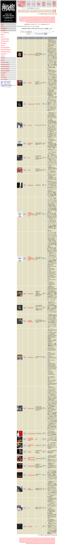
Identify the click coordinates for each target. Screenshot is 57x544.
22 (39, 16)
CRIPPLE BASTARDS (30, 321)
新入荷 (2, 24)
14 (30, 16)
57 (44, 17)
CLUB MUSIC (3, 77)
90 (46, 18)
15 (31, 16)
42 (26, 17)
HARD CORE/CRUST (5, 38)
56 (42, 17)
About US (49, 4)
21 (38, 16)
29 (47, 16)
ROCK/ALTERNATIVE (5, 70)
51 (37, 17)
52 (38, 17)
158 (51, 22)
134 (41, 21)
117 (49, 20)
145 (30, 22)
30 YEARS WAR (31, 474)
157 (49, 22)
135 (43, 21)
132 (38, 21)
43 (27, 17)
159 (52, 22)
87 (42, 18)
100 (22, 20)
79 (33, 18)
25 (42, 16)
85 (40, 18)
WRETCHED (30, 293)
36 (19, 17)
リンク (33, 4)
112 (41, 20)
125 (26, 21)
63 (51, 17)
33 (52, 16)
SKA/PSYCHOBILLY (5, 68)
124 (25, 21)
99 (20, 20)
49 (34, 17)
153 (43, 22)
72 (25, 18)
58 (45, 17)
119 (52, 20)
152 (41, 22)
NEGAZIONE (30, 357)
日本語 (55, 11)
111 (40, 20)
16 (32, 16)
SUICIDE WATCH (31, 54)
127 (30, 21)
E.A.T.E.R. (30, 125)
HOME (28, 4)
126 (28, 21)
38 (22, 17)
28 (46, 16)
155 (46, 22)
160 (54, 22)
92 (48, 18)
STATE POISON (31, 104)
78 (32, 18)
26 (44, 16)
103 (27, 20)
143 (26, 22)
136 (44, 21)
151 (39, 22)
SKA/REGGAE (4, 53)
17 (33, 16)
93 (49, 18)
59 (46, 17)
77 (31, 18)
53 (39, 17)
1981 (29, 157)
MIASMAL (30, 526)
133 (39, 21)
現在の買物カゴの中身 (54, 3)
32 (51, 16)
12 (27, 16)
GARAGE (3, 55)
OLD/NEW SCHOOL (5, 41)
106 (32, 20)
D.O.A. (29, 170)
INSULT (29, 451)
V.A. (29, 507)
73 (26, 18)
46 (31, 17)
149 (36, 22)
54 (40, 17)
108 (35, 20)
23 (40, 16)
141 (52, 21)
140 (51, 21)
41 (25, 17)
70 (23, 18)
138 (47, 21)
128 (31, 21)
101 (24, 20)
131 (36, 21)
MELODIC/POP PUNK (5, 47)
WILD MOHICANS (30, 489)
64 (52, 17)
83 (38, 18)
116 (48, 20)
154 (44, 22)
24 (41, 16)
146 (31, 22)
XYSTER (30, 82)
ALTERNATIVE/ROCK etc (6, 51)
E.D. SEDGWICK (31, 433)
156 (47, 22)
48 (33, 17)
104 (28, 20)
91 (47, 18)
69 (22, 18)
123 (23, 21)
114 (44, 20)
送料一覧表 (38, 4)
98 (19, 20)
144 (28, 22)
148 (35, 22)
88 (44, 18)
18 (34, 16)
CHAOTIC (3, 45)
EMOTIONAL (3, 43)
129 (33, 21)
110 (38, 20)
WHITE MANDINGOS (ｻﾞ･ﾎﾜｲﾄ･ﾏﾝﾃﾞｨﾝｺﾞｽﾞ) (31, 214)
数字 (53, 11)
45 (30, 17)
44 (29, 17)
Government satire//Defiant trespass (30, 439)
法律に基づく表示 (44, 4)
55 (41, 17)
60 (47, 17)
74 (27, 18)
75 (29, 18)
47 (32, 17)
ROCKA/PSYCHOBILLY (6, 49)
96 (53, 18)
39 (23, 17)
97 (54, 18)
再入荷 (2, 26)
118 (51, 20)
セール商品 (3, 30)
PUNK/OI (3, 36)
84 (39, 18)
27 (45, 16)
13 (29, 16)
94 (51, 18)
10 (25, 16)
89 (45, 18)
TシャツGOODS (4, 79)
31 (49, 16)
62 (49, 17)
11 (26, 16)
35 (54, 16)
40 (24, 17)
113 (43, 20)
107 (33, 20)
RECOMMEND (4, 28)
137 (46, 21)
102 (25, 20)
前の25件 (47, 13)
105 (30, 20)
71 (24, 18)
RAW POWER (31, 408)
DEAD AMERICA (31, 465)
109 (37, 20)
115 (46, 20)
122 (22, 21)
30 (48, 16)
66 (54, 17)
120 (54, 20)
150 (38, 22)
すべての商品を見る (5, 32)
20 (37, 16)
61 (48, 17)
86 (41, 18)
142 (54, 21)
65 (53, 17)
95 (52, 18)
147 (33, 22)
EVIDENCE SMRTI (30, 144)
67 (19, 18)
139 (49, 21)
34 (53, 16)
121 (20, 21)
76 (30, 18)
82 (37, 18)
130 (35, 21)
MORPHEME (30, 185)
